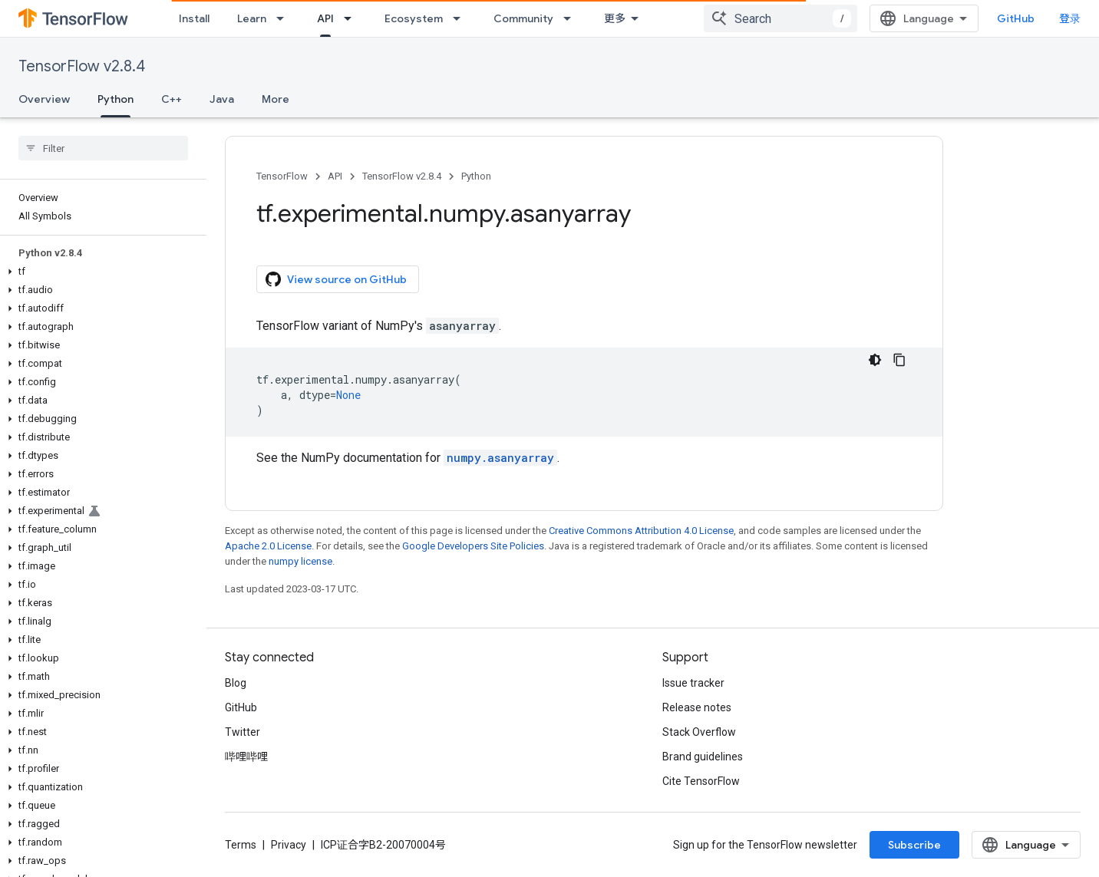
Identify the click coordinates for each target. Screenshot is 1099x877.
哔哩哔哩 (246, 756)
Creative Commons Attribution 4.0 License (641, 530)
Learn (251, 18)
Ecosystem (413, 18)
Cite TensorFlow (701, 781)
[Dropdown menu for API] (352, 18)
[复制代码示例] (899, 360)
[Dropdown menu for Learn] (284, 18)
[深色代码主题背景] (875, 360)
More (275, 99)
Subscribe (914, 845)
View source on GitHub (336, 279)
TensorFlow (282, 176)
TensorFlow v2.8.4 (81, 66)
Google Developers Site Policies (473, 546)
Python (476, 176)
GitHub (1016, 18)
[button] (100, 271)
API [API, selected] (325, 18)
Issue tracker (693, 683)
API (335, 176)
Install (194, 18)
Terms (240, 845)
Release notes (696, 707)
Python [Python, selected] (115, 99)
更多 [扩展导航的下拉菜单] (614, 18)
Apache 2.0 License (268, 546)
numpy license (300, 561)
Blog (235, 683)
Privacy (288, 845)
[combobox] (780, 18)
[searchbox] (103, 148)
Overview (44, 99)
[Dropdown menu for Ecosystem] (461, 18)
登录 (1070, 18)
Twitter (242, 732)
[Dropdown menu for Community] (571, 18)
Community (523, 18)
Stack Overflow (699, 732)
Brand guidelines (702, 756)
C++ (171, 99)
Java (222, 99)
